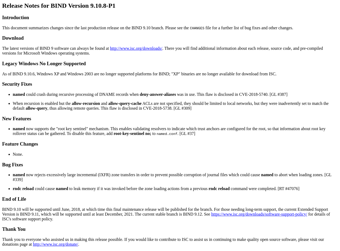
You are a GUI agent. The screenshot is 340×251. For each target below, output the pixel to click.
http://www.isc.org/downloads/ (136, 48)
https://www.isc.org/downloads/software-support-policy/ (259, 214)
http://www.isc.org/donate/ (55, 244)
